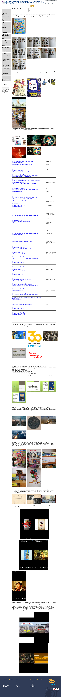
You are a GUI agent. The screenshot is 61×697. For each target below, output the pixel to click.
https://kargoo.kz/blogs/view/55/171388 (17, 274)
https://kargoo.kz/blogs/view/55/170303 (17, 246)
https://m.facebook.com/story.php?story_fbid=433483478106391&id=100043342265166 (25, 197)
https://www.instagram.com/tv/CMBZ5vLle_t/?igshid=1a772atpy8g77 (22, 241)
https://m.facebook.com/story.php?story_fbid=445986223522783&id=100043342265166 (25, 233)
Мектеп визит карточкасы (6, 11)
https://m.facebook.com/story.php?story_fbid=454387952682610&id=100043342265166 (25, 266)
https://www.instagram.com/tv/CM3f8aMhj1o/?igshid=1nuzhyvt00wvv (22, 284)
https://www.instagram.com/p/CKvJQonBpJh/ (18, 179)
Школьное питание (5, 63)
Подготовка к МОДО (5, 32)
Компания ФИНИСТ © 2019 (49, 689)
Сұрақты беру (4, 93)
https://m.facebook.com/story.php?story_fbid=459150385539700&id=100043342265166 (25, 285)
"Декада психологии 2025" (6, 74)
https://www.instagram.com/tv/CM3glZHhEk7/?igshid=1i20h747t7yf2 (22, 279)
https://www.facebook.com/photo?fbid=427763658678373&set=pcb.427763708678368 (24, 183)
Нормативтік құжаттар (5, 42)
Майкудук (17, 685)
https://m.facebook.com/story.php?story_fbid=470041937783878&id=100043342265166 (25, 312)
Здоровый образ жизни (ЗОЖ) (5, 80)
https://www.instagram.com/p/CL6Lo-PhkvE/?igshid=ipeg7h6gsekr (21, 221)
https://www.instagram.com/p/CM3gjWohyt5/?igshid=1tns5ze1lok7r (21, 283)
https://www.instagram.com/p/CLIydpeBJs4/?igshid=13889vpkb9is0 (22, 198)
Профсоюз (3, 22)
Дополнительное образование (21, 687)
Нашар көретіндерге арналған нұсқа (51, 1)
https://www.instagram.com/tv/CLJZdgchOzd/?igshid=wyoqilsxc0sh (21, 200)
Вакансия (4, 27)
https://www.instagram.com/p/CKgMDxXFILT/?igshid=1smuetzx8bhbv (22, 176)
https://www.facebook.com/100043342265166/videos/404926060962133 (22, 161)
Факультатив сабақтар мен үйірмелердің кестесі (6, 60)
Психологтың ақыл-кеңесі (6, 71)
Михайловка (32, 687)
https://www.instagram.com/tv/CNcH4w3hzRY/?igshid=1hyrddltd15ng (22, 304)
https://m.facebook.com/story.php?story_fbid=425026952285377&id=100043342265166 (25, 174)
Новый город (32, 681)
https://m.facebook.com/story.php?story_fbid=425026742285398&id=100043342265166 (25, 175)
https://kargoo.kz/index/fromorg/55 (17, 203)
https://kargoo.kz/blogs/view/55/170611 (17, 252)
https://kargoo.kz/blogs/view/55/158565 (17, 162)
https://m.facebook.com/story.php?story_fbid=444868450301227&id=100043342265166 (25, 222)
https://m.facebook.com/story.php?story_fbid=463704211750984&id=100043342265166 (25, 294)
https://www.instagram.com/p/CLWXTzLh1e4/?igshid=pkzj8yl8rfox (21, 217)
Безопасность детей (5, 29)
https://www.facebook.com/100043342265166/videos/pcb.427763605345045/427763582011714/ (26, 180)
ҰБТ (3, 76)
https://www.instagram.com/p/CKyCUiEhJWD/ (18, 188)
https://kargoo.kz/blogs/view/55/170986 (17, 261)
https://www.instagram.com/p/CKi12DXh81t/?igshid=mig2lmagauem (22, 171)
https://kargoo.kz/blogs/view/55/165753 (17, 206)
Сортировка (18, 686)
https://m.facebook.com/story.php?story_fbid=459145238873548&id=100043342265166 (25, 288)
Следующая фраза (5, 89)
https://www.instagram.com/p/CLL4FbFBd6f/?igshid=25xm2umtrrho (22, 207)
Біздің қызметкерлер (5, 16)
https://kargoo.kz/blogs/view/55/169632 (17, 234)
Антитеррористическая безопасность (5, 69)
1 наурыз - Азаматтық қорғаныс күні (5, 66)
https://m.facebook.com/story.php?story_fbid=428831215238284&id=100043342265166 (25, 189)
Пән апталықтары (5, 53)
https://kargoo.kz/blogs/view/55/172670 (17, 290)
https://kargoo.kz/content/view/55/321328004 (18, 313)
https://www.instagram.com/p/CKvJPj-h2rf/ (18, 182)
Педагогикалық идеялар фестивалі (6, 55)
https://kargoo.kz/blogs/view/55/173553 (17, 307)
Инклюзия (4, 45)
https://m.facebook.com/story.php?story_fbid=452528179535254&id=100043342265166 (25, 256)
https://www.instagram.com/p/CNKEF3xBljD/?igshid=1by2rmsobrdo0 (22, 293)
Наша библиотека (5, 62)
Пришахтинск (18, 681)
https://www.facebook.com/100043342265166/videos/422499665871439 (22, 164)
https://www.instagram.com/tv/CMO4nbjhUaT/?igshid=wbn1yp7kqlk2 (22, 248)
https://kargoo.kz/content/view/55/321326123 (18, 169)
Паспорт (3, 10)
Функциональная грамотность (4, 51)
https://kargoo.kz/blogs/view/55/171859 (17, 278)
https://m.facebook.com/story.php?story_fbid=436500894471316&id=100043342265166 (25, 215)
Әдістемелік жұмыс (5, 47)
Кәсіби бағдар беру (5, 25)
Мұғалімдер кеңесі (5, 57)
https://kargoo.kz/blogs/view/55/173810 (17, 315)
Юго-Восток (18, 684)
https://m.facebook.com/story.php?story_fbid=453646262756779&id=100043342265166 (25, 258)
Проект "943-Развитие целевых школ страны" (5, 35)
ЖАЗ (3, 38)
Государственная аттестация (4, 14)
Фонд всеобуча (4, 40)
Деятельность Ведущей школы (5, 20)
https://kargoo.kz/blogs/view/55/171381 (17, 269)
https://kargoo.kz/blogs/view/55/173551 (17, 299)
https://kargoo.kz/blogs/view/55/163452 (17, 191)
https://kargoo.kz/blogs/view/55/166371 (17, 212)
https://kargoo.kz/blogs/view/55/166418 (17, 220)
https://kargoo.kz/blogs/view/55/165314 (17, 196)
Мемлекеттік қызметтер (6, 43)
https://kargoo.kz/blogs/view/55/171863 (17, 280)
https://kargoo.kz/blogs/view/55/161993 (17, 170)
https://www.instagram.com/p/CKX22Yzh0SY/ (18, 165)
